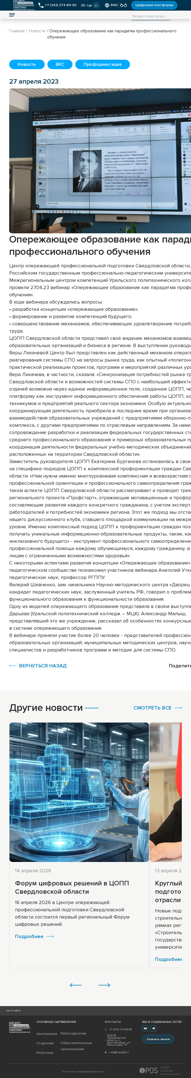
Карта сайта (13, 1011)
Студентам (45, 1043)
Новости (37, 30)
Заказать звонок (158, 1039)
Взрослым (45, 1053)
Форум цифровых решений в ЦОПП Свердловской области (72, 887)
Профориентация (103, 64)
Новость (27, 64)
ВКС (60, 64)
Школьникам (47, 1034)
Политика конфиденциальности (83, 1071)
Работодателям (72, 1033)
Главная (17, 30)
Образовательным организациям (72, 1046)
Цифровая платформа (154, 5)
